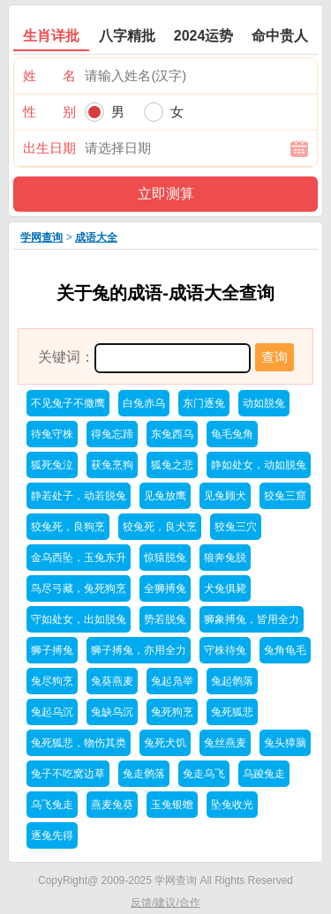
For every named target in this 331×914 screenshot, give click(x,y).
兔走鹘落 (144, 774)
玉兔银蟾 (172, 804)
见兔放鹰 (165, 496)
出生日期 (49, 147)
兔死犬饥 (165, 743)
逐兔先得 (52, 835)
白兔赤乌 (144, 403)
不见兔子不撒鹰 (68, 403)
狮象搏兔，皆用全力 (251, 619)
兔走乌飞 (204, 774)
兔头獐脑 (285, 743)
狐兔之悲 (172, 465)
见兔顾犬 (225, 496)
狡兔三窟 (285, 496)
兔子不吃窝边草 (68, 774)
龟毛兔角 (232, 434)
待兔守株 (52, 434)
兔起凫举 (172, 681)
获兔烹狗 (112, 465)
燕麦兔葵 (112, 804)
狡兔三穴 (235, 527)
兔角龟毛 (285, 650)
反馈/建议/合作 (165, 902)
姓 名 (49, 75)
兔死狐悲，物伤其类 (78, 743)
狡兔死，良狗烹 (68, 527)
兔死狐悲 (232, 712)
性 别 (49, 111)
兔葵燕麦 (112, 681)
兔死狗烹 (172, 712)
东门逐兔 (204, 403)
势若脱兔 (165, 619)
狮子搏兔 (52, 650)
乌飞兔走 (52, 804)
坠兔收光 (232, 804)
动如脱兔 (264, 403)
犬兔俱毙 (225, 588)
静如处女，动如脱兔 (258, 465)
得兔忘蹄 (112, 434)
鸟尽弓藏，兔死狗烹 (78, 588)
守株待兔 (225, 650)
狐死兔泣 (52, 465)
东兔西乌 (172, 434)
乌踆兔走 (264, 774)
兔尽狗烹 (52, 681)
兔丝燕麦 (225, 743)
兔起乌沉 (52, 712)
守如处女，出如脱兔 (78, 619)
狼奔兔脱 (225, 557)
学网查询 (41, 237)
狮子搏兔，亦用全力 (138, 650)
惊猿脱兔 (165, 557)
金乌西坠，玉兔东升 (78, 557)
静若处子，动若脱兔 (78, 496)
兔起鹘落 (232, 681)
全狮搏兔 (165, 588)
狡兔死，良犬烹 (160, 527)
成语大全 (96, 237)
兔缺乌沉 (112, 712)
